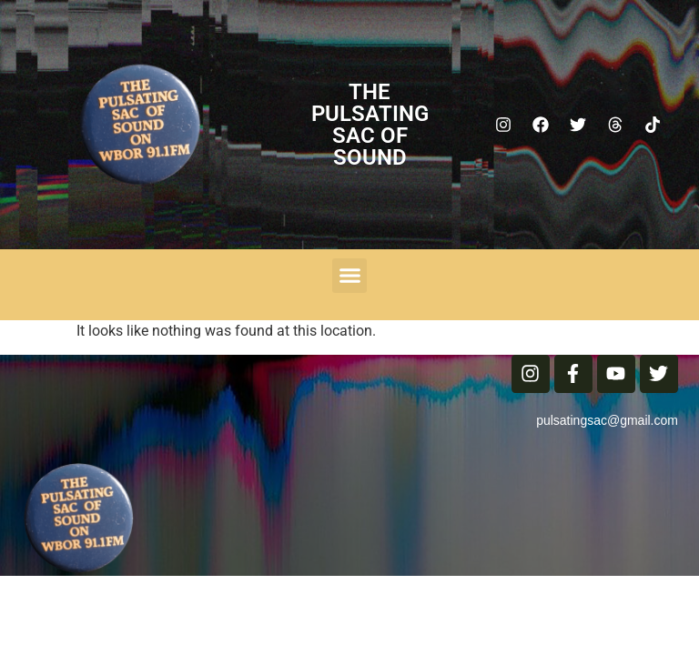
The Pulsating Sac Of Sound (370, 124)
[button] (349, 275)
